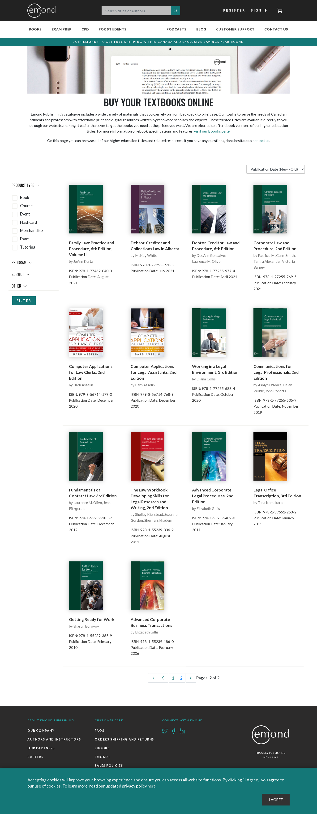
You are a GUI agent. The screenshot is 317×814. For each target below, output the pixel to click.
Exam (25, 240)
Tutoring (27, 249)
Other (19, 288)
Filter (24, 303)
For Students (113, 29)
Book (24, 199)
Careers (35, 759)
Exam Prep (62, 29)
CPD (85, 29)
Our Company (41, 732)
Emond (42, 11)
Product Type (25, 187)
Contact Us (276, 29)
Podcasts (176, 29)
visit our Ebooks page (212, 133)
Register (234, 11)
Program (22, 264)
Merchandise (31, 232)
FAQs (99, 732)
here (152, 785)
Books (35, 29)
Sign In (259, 11)
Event (25, 216)
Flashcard (28, 224)
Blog (201, 29)
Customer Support (235, 29)
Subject (21, 276)
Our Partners (41, 750)
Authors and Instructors (54, 741)
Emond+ (103, 768)
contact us (261, 142)
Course (26, 207)
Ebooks (102, 759)
